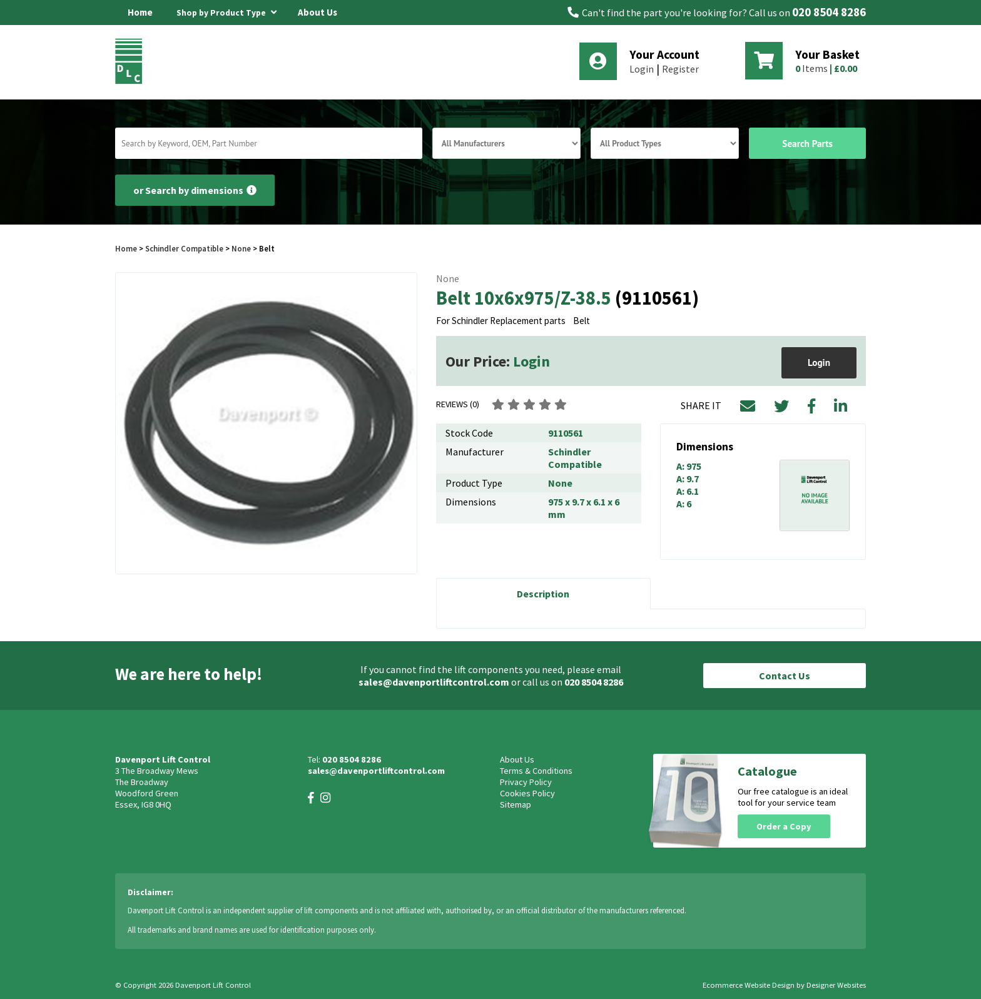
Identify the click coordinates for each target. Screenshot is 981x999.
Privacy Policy (526, 782)
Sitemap (515, 804)
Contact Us (784, 675)
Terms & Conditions (536, 770)
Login (641, 69)
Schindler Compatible (184, 248)
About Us (317, 12)
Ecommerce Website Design (749, 985)
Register (680, 69)
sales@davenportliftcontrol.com (433, 682)
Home (140, 12)
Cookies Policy (527, 793)
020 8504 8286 (829, 12)
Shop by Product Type (226, 10)
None (241, 248)
